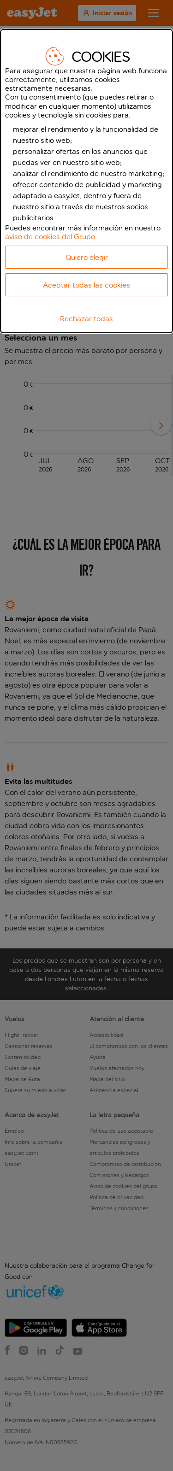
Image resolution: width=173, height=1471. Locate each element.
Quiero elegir (87, 257)
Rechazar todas (86, 318)
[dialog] (86, 181)
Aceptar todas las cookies (86, 285)
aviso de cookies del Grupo (50, 236)
